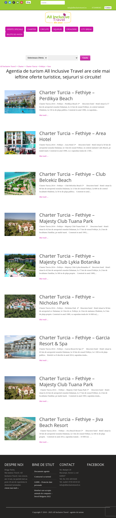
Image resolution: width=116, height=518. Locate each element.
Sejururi (57, 29)
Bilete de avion (14, 34)
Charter (31, 29)
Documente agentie (42, 471)
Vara (49, 66)
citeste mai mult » (12, 488)
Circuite (44, 29)
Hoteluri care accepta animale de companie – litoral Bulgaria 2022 (43, 493)
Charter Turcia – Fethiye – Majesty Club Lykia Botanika (69, 259)
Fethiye (42, 66)
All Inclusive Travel (8, 66)
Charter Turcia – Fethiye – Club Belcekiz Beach (72, 177)
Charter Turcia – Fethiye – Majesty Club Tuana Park (67, 218)
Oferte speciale (15, 29)
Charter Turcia (31, 66)
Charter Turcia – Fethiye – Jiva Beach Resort (71, 422)
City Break (86, 29)
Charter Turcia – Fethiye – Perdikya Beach (67, 95)
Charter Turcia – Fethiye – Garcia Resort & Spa (74, 340)
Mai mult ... (43, 115)
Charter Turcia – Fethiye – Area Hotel (72, 136)
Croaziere (71, 29)
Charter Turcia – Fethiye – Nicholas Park (67, 300)
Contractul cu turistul (42, 477)
